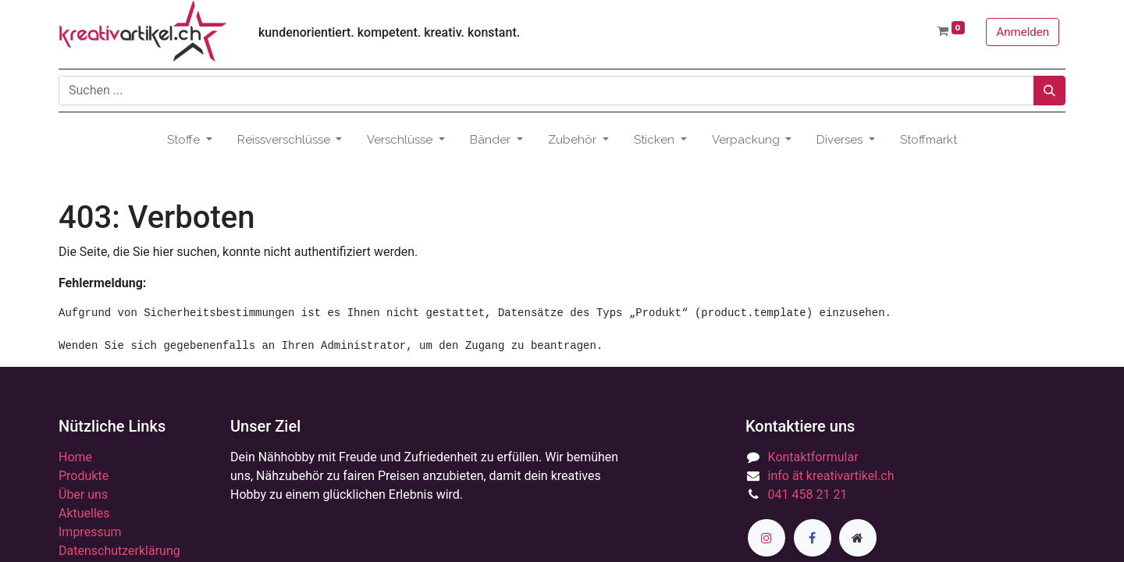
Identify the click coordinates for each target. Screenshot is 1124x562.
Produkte (83, 475)
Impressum (90, 532)
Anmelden (1022, 32)
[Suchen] (1049, 90)
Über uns (83, 494)
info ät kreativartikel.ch (831, 475)
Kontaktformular (813, 457)
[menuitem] (928, 140)
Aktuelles (84, 513)
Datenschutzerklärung (119, 550)
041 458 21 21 (808, 494)
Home (75, 457)
